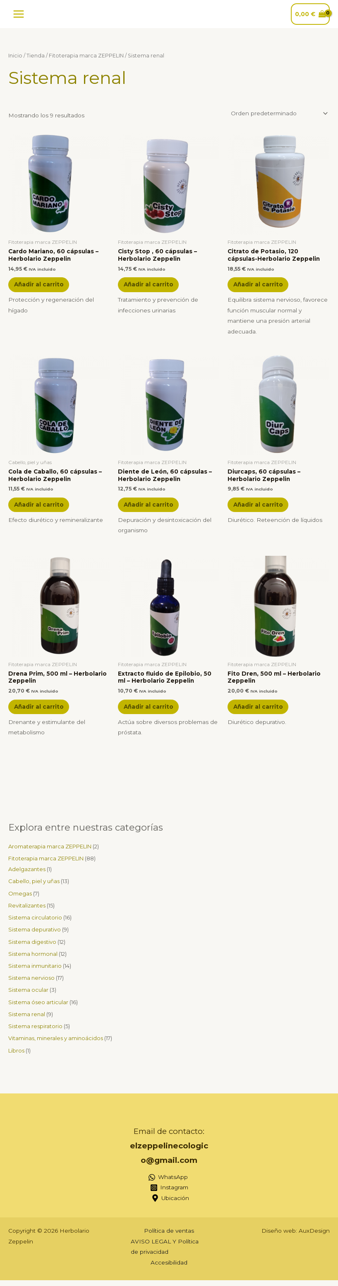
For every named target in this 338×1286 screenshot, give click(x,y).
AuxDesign (314, 1237)
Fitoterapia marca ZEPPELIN (86, 55)
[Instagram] (169, 1193)
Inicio (15, 55)
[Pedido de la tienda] (278, 113)
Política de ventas (169, 1237)
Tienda (35, 55)
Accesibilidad (169, 1268)
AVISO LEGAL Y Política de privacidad (165, 1252)
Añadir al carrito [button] (42, 285)
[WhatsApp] (168, 1183)
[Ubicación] (170, 1204)
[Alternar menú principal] (18, 14)
